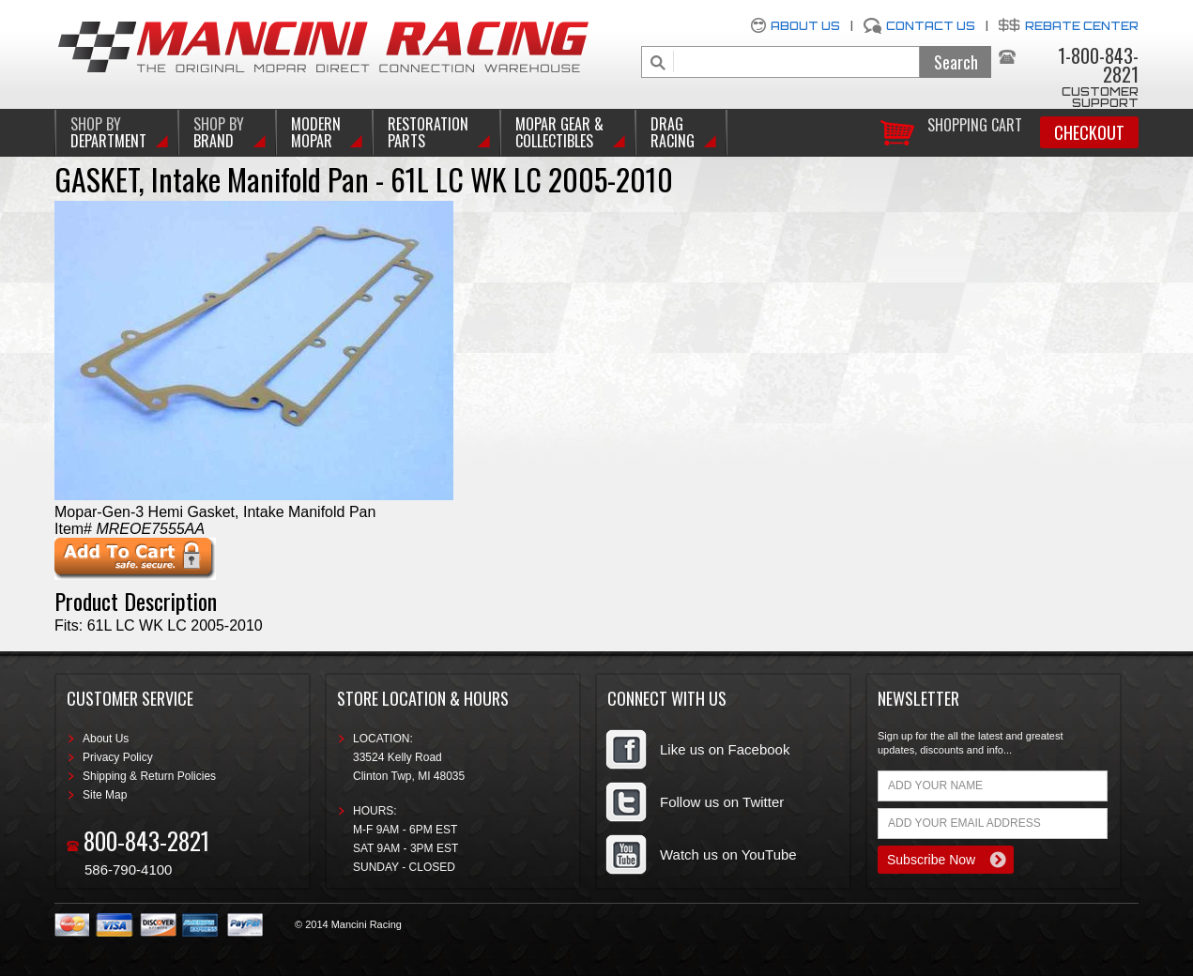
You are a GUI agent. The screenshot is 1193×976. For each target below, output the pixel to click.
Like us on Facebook (724, 749)
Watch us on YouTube (728, 854)
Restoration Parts (428, 132)
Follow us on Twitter (722, 802)
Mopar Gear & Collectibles (559, 132)
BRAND (218, 132)
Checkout (1089, 132)
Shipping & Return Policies (149, 776)
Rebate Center (1082, 26)
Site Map (105, 794)
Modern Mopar (316, 132)
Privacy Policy (118, 757)
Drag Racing (672, 132)
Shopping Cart (974, 123)
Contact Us (930, 26)
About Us (805, 26)
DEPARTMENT (108, 132)
